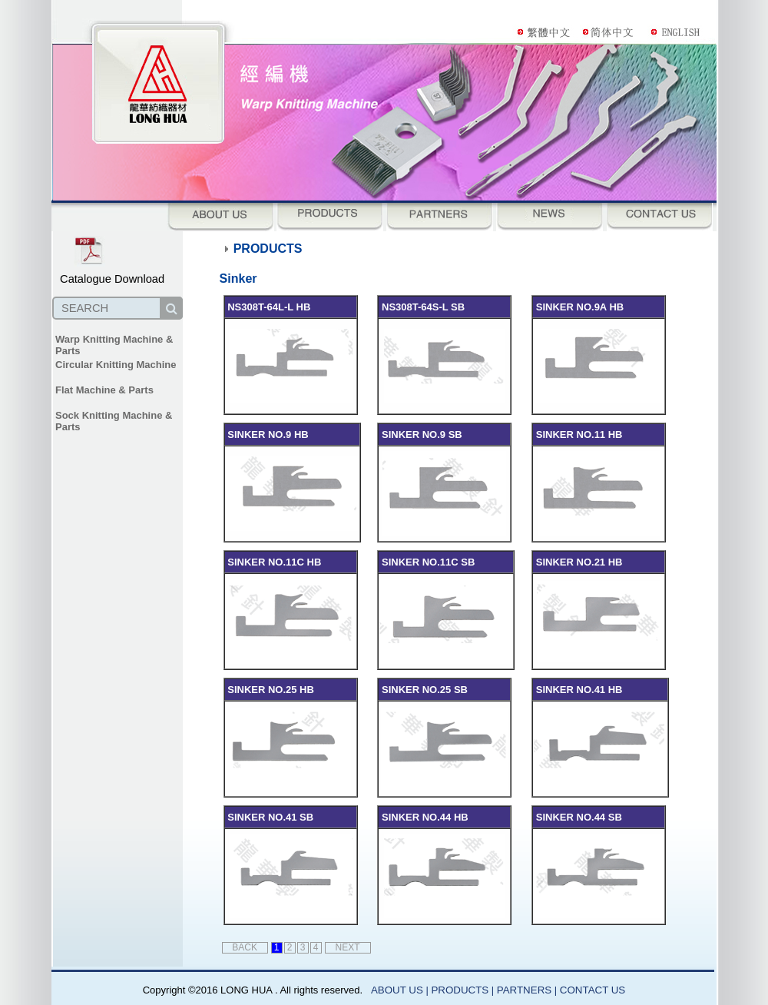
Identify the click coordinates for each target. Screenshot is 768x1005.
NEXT (348, 947)
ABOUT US (397, 990)
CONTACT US (592, 990)
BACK (244, 947)
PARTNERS (525, 990)
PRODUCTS (459, 990)
